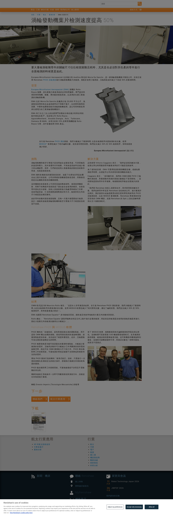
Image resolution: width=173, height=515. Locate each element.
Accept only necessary (134, 512)
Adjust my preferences (115, 512)
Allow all (151, 512)
